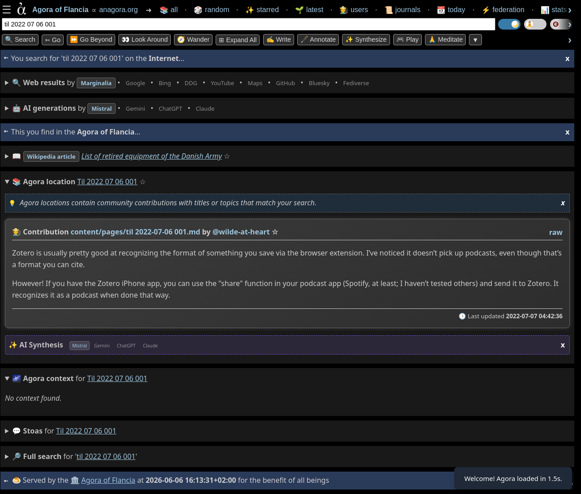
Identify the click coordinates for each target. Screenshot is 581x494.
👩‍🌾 (16, 232)
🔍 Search (20, 39)
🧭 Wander (193, 39)
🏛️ (76, 480)
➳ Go (53, 39)
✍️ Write (278, 39)
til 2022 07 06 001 (86, 431)
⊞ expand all (237, 39)
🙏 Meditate (445, 39)
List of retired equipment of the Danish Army (163, 156)
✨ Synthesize (365, 39)
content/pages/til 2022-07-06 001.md (135, 232)
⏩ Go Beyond (91, 39)
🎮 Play (407, 39)
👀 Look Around (144, 39)
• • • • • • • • (214, 83)
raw (555, 232)
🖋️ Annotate (318, 39)
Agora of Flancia (109, 480)
